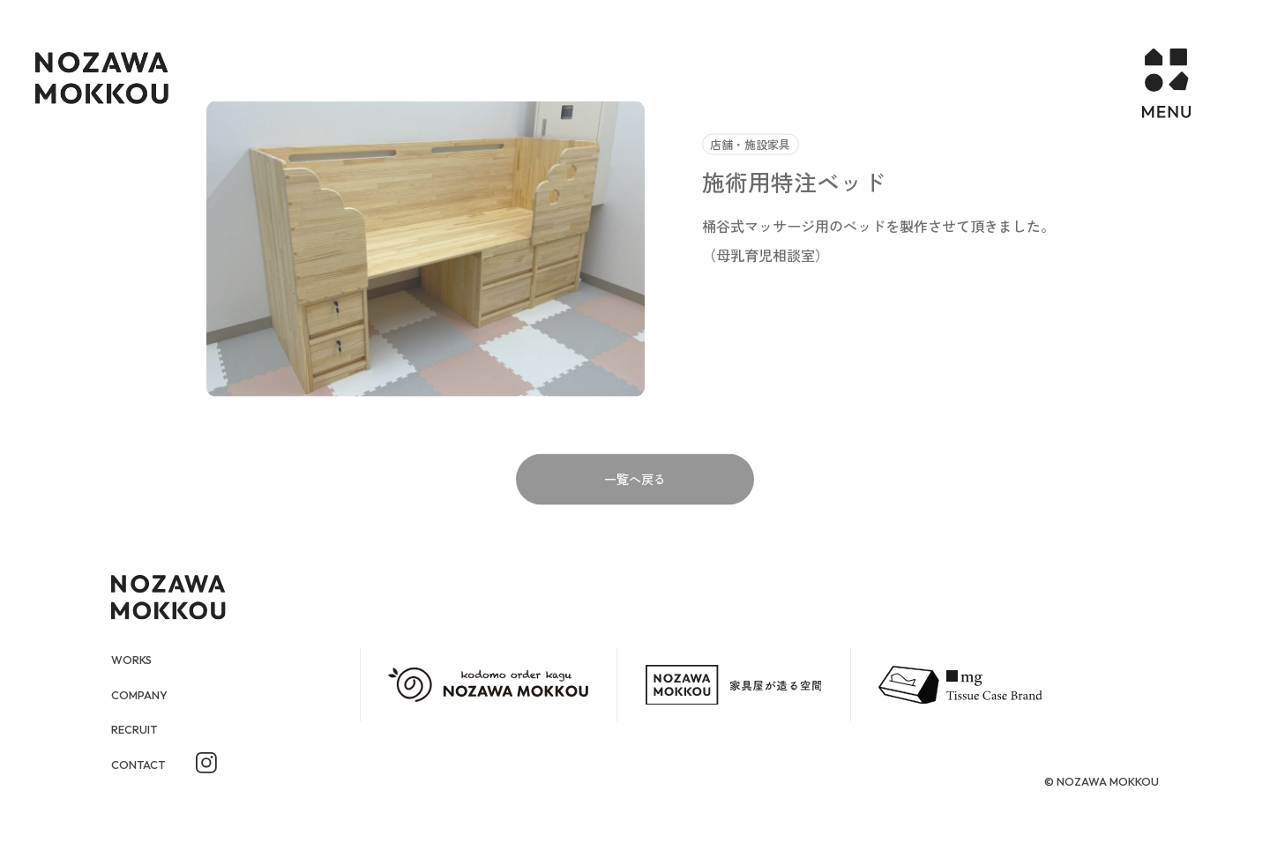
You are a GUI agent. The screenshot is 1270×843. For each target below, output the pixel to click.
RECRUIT (138, 731)
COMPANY (145, 695)
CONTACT (144, 767)
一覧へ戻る (635, 511)
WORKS (134, 659)
